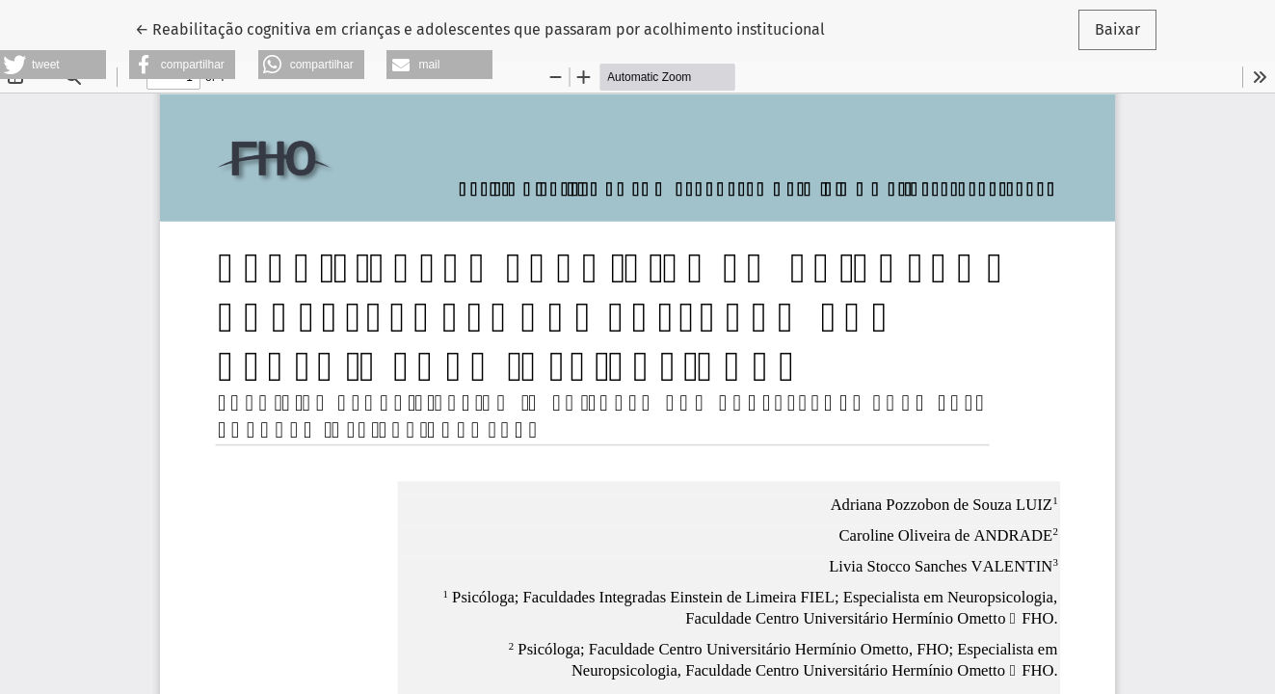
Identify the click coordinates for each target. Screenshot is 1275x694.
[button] (53, 64)
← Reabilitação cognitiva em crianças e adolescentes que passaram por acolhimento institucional (480, 28)
